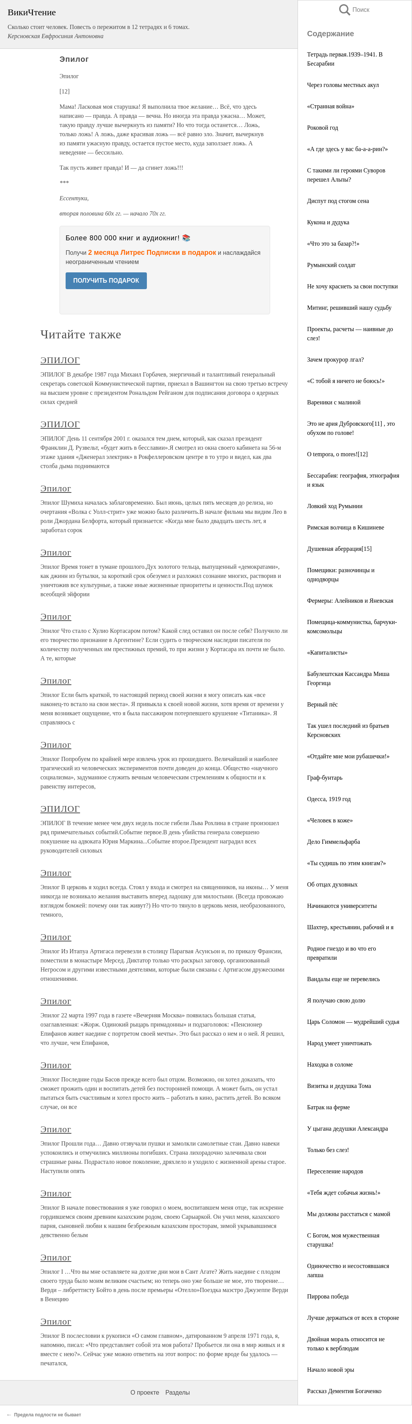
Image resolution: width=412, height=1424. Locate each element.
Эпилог (55, 488)
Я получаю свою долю (336, 1000)
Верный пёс (322, 704)
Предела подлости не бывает (47, 1415)
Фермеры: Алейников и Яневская (350, 600)
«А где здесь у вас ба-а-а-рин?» (347, 149)
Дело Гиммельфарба (333, 841)
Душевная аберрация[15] (339, 548)
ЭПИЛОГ (60, 360)
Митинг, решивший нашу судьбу (349, 307)
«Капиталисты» (327, 652)
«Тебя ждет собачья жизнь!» (343, 1192)
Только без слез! (328, 1150)
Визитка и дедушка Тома (339, 1086)
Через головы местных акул (343, 85)
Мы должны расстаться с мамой (348, 1214)
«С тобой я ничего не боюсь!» (346, 381)
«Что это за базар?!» (333, 243)
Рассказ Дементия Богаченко (344, 1391)
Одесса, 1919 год (329, 799)
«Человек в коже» (330, 820)
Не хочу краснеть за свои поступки (352, 286)
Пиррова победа (328, 1296)
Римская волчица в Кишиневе (345, 527)
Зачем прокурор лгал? (335, 359)
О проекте (144, 1392)
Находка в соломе (330, 1064)
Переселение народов (335, 1171)
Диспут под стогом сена (338, 201)
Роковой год (322, 127)
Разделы (177, 1392)
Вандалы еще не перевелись (343, 979)
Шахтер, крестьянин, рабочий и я (350, 927)
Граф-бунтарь (325, 777)
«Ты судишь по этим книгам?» (346, 863)
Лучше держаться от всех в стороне (353, 1318)
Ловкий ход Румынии (334, 506)
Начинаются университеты (342, 906)
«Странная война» (330, 106)
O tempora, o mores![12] (337, 454)
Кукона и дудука (328, 222)
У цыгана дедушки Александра (347, 1128)
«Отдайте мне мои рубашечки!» (348, 756)
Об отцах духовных (332, 884)
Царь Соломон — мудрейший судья (353, 1022)
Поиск (353, 9)
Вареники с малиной (333, 402)
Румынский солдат (331, 265)
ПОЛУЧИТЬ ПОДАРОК (106, 280)
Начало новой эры (330, 1369)
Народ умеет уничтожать (339, 1043)
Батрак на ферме (328, 1107)
